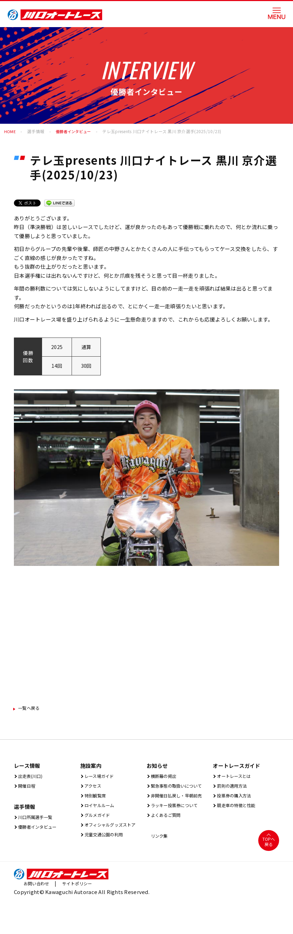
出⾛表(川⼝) (32, 777)
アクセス (93, 787)
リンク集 (160, 861)
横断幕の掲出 (165, 777)
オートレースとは (236, 777)
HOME (10, 131)
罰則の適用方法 (234, 787)
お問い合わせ (39, 909)
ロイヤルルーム (101, 808)
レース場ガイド (101, 777)
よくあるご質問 (168, 840)
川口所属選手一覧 (38, 819)
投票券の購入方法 (237, 798)
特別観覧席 (96, 798)
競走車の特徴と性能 (239, 808)
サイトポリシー (83, 909)
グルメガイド (98, 819)
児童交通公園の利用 (106, 850)
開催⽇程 (27, 787)
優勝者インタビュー (75, 131)
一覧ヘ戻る (32, 708)
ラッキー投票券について (178, 829)
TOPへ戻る (268, 868)
